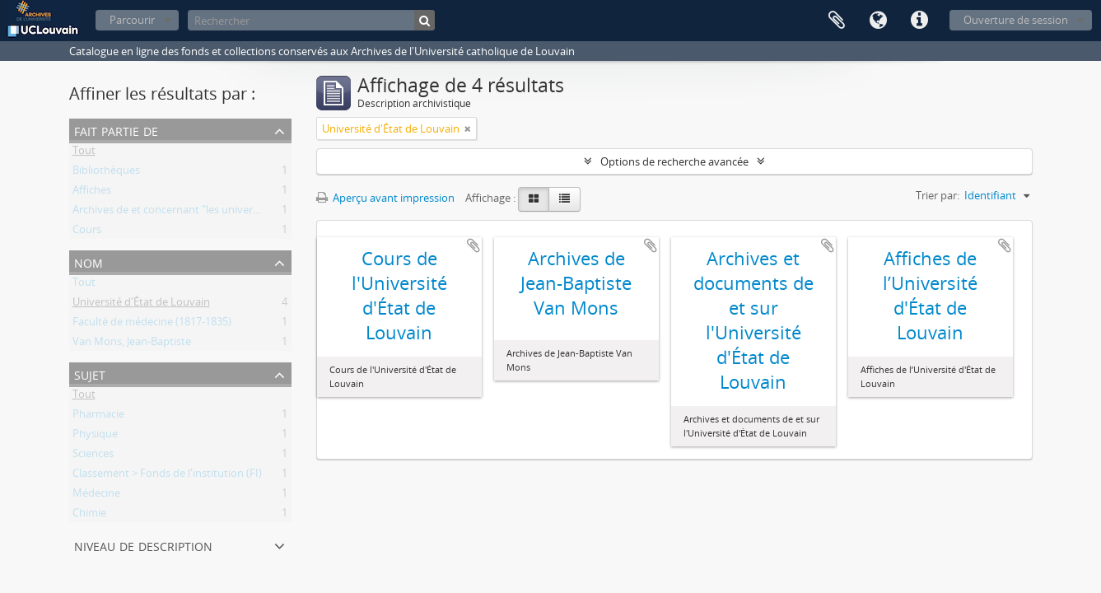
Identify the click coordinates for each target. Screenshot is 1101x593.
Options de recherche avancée (674, 161)
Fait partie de (116, 130)
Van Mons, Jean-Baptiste (131, 344)
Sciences (93, 456)
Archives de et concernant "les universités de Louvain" (204, 212)
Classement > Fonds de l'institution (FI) (167, 476)
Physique (95, 436)
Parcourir (132, 19)
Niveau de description (143, 545)
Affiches (91, 192)
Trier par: (937, 195)
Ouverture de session (1015, 19)
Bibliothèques (106, 173)
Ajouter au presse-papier (473, 245)
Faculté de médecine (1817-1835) (151, 324)
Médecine (96, 495)
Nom (88, 261)
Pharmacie (98, 416)
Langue (877, 20)
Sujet (89, 373)
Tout (84, 153)
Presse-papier (836, 20)
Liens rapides (919, 20)
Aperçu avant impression (385, 197)
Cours (86, 232)
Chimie (89, 515)
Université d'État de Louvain (141, 304)
